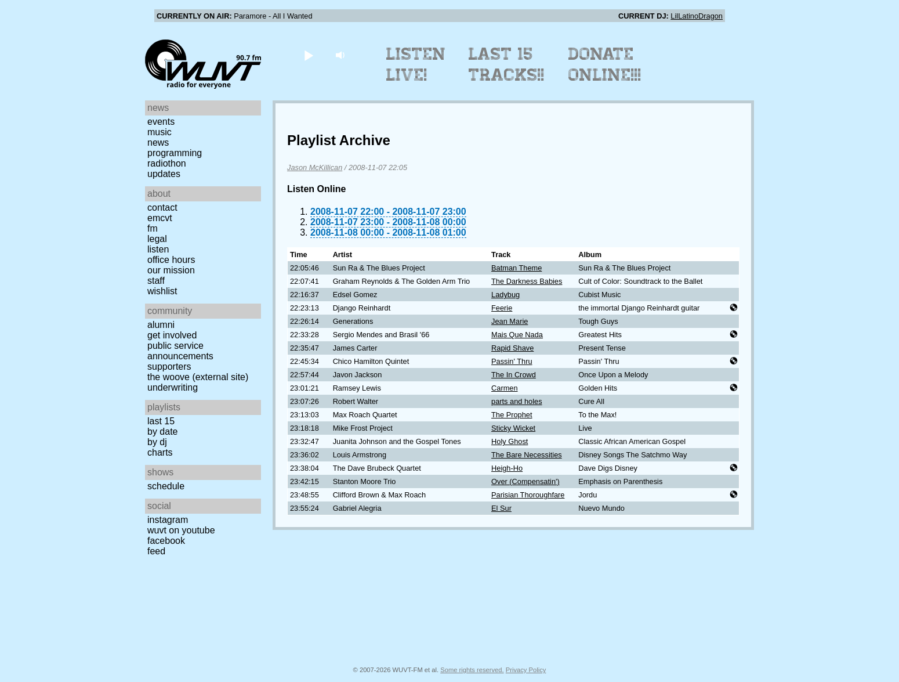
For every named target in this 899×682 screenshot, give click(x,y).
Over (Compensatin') (525, 481)
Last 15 (161, 421)
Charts (160, 452)
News (158, 142)
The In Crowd (513, 374)
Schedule (165, 486)
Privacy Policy (526, 669)
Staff (156, 281)
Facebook (166, 541)
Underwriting (172, 387)
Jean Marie (509, 321)
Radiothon (166, 163)
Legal (157, 239)
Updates (163, 174)
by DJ (157, 442)
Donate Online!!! (604, 64)
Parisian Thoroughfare (527, 494)
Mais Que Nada (517, 334)
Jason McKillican (314, 167)
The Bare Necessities (526, 454)
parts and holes (516, 401)
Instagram (167, 520)
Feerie (501, 308)
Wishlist (162, 291)
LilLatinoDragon (696, 16)
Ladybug (505, 294)
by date (162, 431)
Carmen (504, 388)
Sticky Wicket (513, 428)
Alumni (161, 325)
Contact (162, 207)
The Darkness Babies (526, 281)
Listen (158, 249)
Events (161, 122)
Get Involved (172, 335)
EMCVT (159, 218)
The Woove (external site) (197, 377)
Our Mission (171, 270)
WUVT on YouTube (181, 530)
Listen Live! (416, 64)
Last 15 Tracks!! (507, 64)
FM (152, 228)
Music (159, 132)
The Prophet (511, 414)
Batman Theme (516, 268)
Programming (174, 153)
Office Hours (171, 260)
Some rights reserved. (471, 669)
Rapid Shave (512, 348)
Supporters (169, 366)
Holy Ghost (509, 441)
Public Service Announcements (180, 351)
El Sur (501, 508)
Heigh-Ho (507, 468)
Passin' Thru (511, 361)
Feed (156, 551)
